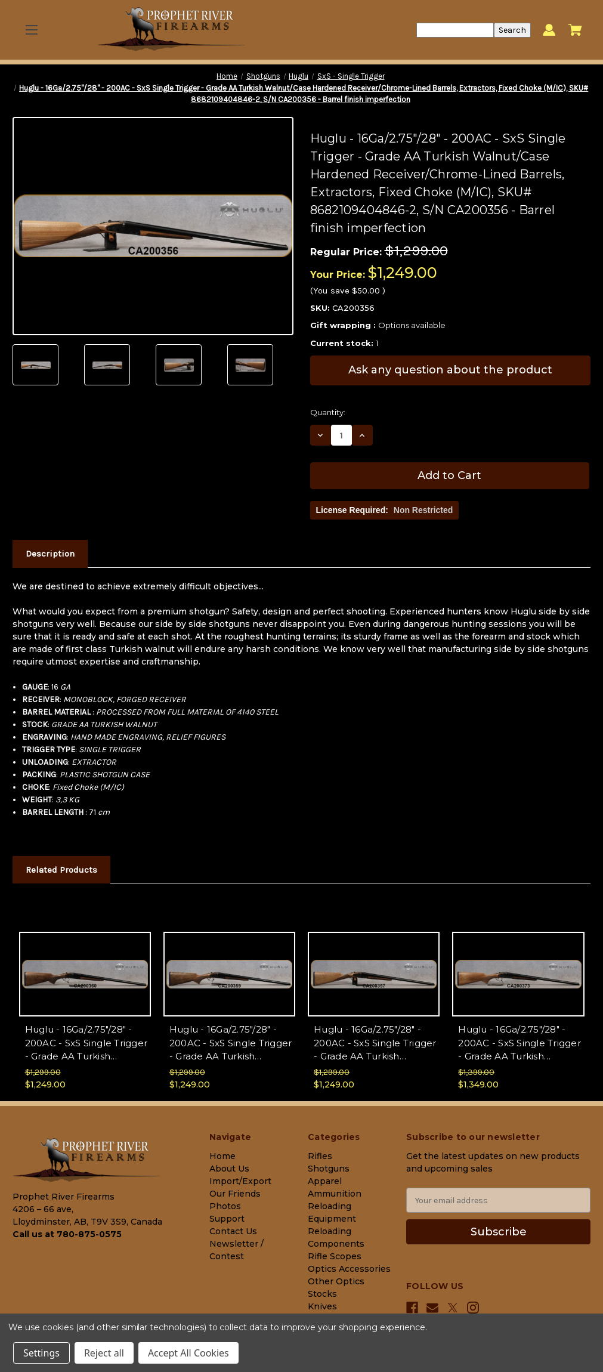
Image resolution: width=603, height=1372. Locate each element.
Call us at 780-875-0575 (67, 1234)
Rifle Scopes (334, 1256)
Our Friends (235, 1193)
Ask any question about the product (450, 369)
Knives (322, 1306)
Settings (41, 1352)
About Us (229, 1168)
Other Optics (336, 1281)
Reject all (104, 1352)
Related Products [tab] (61, 869)
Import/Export (240, 1181)
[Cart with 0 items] (575, 30)
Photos (225, 1206)
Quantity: (327, 412)
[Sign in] (549, 30)
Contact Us (233, 1231)
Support (227, 1218)
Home (222, 1156)
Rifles (320, 1156)
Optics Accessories (349, 1268)
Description (50, 553)
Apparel (325, 1181)
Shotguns (329, 1168)
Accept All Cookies (188, 1352)
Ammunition (334, 1193)
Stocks (322, 1293)
